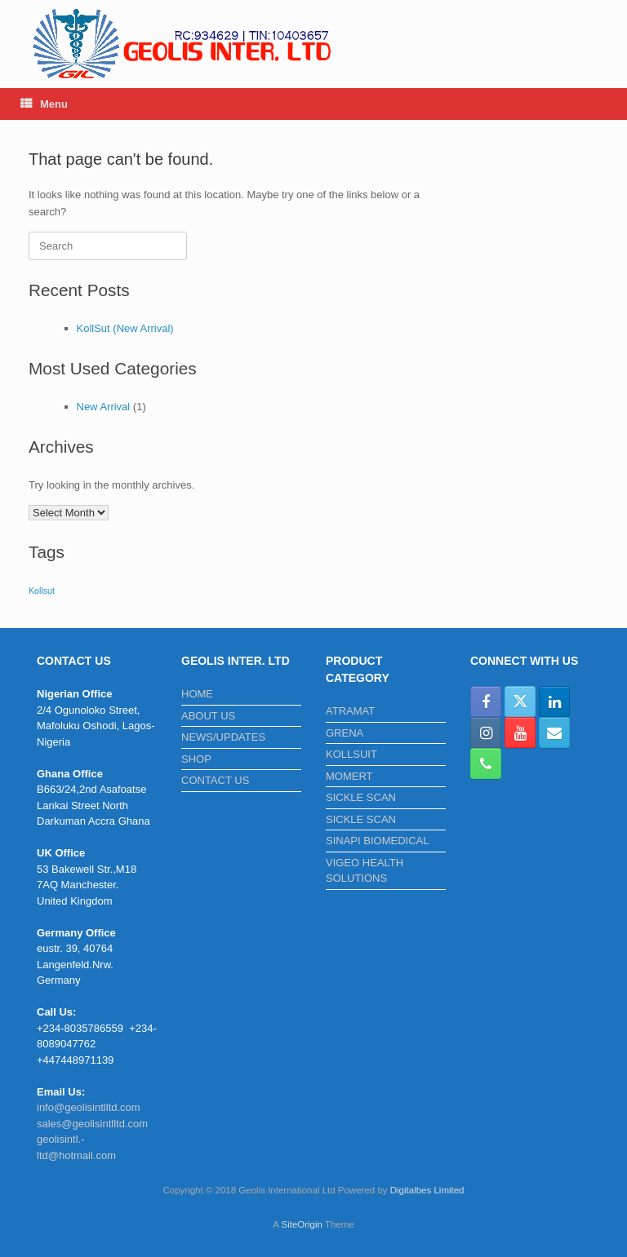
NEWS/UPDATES (223, 737)
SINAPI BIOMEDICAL (377, 840)
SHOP (196, 759)
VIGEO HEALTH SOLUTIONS (364, 870)
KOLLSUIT (351, 754)
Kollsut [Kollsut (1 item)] (42, 590)
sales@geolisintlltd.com (92, 1124)
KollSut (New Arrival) (125, 328)
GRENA (344, 733)
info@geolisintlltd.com (88, 1107)
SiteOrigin (301, 1224)
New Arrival (104, 407)
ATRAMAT (350, 711)
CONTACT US (215, 780)
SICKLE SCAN (361, 797)
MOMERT (349, 776)
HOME (197, 694)
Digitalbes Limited (427, 1190)
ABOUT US (208, 716)
